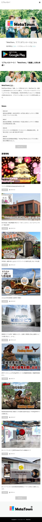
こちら (14, 46)
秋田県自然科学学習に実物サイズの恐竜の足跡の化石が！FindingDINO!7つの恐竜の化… (21, 412)
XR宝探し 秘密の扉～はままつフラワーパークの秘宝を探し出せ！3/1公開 (20, 261)
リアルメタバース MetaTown (23, 519)
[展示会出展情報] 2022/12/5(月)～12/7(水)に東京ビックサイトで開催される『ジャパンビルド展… (21, 114)
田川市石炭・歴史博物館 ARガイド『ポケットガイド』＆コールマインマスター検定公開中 (21, 224)
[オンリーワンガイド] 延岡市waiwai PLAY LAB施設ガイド (16, 450)
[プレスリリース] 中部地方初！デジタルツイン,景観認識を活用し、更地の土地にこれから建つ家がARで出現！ (20, 131)
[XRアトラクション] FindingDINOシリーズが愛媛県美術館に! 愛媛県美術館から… (21, 374)
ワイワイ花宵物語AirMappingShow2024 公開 (13, 186)
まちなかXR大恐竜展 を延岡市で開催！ (12, 297)
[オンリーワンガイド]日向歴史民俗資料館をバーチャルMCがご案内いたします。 (20, 488)
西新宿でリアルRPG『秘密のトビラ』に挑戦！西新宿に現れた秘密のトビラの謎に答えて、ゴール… (20, 335)
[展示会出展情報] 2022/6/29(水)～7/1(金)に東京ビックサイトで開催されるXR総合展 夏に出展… (21, 122)
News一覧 (20, 146)
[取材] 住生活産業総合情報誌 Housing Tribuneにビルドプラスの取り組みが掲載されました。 (20, 139)
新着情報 (20, 498)
